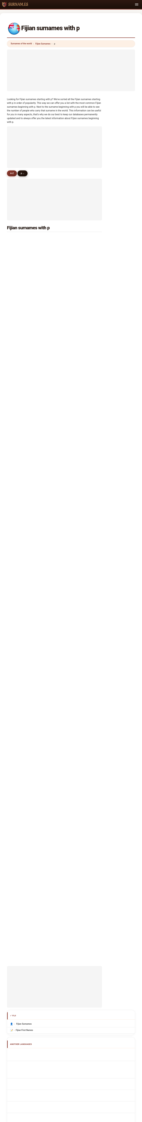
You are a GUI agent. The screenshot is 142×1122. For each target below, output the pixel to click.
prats (17, 519)
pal (64, 252)
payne (18, 562)
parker (18, 353)
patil (65, 526)
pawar (66, 570)
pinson (66, 591)
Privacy (108, 957)
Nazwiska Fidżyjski (26, 718)
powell (66, 259)
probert (18, 555)
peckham (67, 281)
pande (18, 317)
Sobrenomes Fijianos (27, 713)
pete (17, 570)
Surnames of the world (21, 43)
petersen (67, 295)
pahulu (66, 403)
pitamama (20, 476)
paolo (17, 461)
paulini (18, 338)
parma (18, 483)
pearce (66, 389)
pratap (18, 252)
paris (17, 346)
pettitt (18, 403)
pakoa (18, 375)
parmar (18, 295)
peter (17, 302)
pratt (65, 331)
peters (66, 266)
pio (16, 324)
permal (66, 310)
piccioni (19, 591)
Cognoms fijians (25, 707)
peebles (19, 548)
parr (17, 382)
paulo (66, 382)
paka (17, 367)
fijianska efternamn (26, 757)
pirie (17, 454)
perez (17, 425)
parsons (19, 396)
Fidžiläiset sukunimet (27, 741)
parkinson (20, 490)
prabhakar (68, 396)
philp (17, 310)
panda (18, 331)
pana (65, 483)
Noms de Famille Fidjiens (29, 689)
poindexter (68, 512)
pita (17, 281)
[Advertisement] (71, 70)
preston (67, 468)
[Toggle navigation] (137, 4)
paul (65, 302)
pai (64, 338)
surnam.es (71, 945)
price (65, 367)
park (65, 505)
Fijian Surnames (43, 44)
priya (65, 360)
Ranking (67, 957)
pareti (18, 273)
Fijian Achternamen (27, 724)
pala (17, 288)
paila (17, 577)
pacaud (67, 476)
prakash (67, 237)
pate (65, 353)
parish (18, 440)
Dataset (95, 957)
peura (66, 577)
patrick (18, 389)
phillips (67, 440)
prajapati (67, 533)
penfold (67, 584)
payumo (67, 461)
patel (65, 245)
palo (65, 425)
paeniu (18, 360)
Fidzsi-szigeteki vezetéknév (30, 746)
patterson (68, 346)
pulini (66, 490)
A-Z (12, 173)
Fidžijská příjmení (25, 730)
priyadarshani (70, 432)
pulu (65, 418)
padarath (67, 273)
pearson (67, 447)
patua (66, 562)
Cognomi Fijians (25, 700)
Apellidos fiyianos (26, 684)
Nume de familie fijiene (28, 752)
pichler (66, 519)
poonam (19, 505)
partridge (19, 526)
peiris (17, 512)
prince (66, 454)
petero (66, 411)
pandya (18, 432)
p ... (24, 173)
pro (65, 497)
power (18, 447)
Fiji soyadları (23, 763)
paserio (18, 541)
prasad (18, 237)
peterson (67, 548)
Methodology (36, 957)
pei (16, 468)
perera (66, 288)
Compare (81, 957)
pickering (19, 259)
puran (18, 411)
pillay (17, 245)
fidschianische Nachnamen (30, 695)
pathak (18, 418)
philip (17, 497)
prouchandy (21, 533)
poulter (66, 324)
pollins (66, 555)
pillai (65, 317)
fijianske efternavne (26, 735)
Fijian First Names (24, 662)
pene (17, 266)
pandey (67, 541)
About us (53, 957)
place (17, 584)
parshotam (68, 375)
